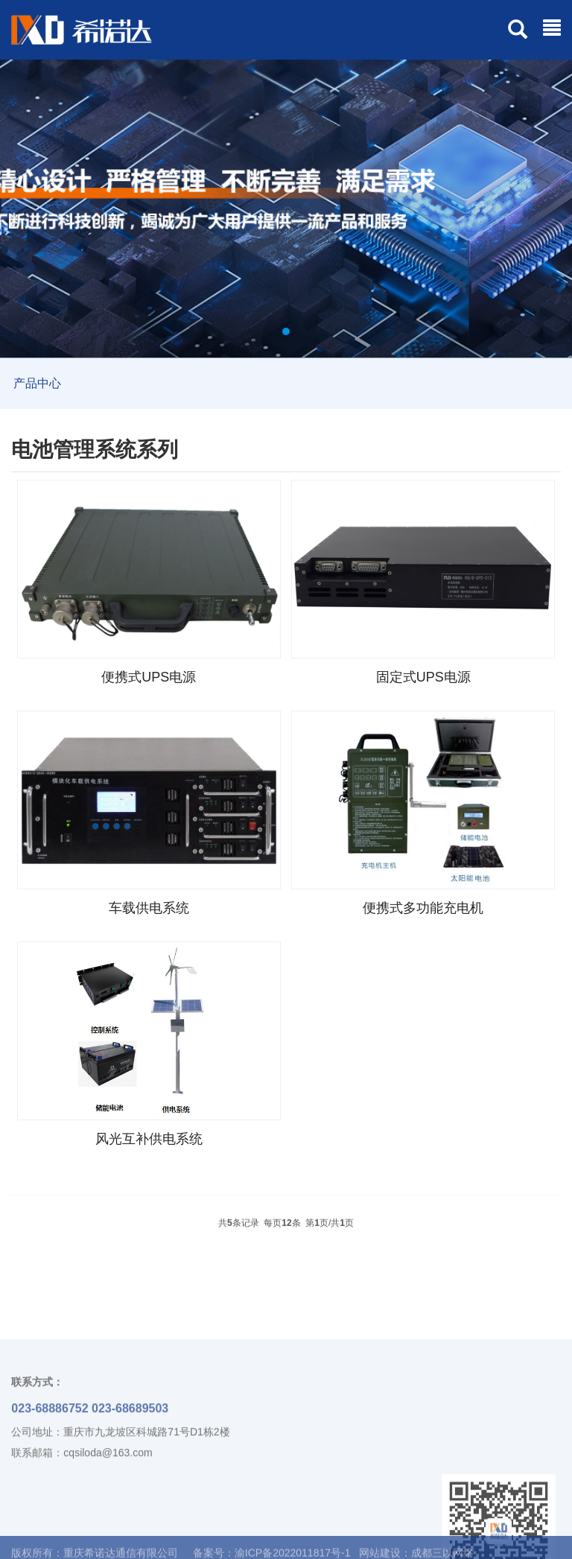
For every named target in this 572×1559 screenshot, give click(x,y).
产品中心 (37, 383)
